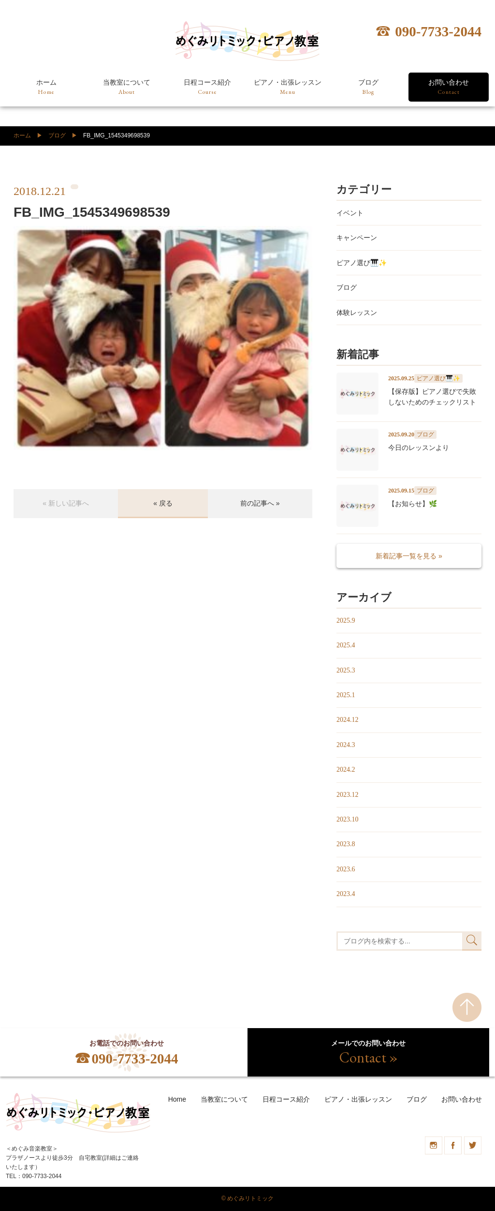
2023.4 (345, 893)
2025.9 (345, 620)
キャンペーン (356, 237)
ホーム (46, 87)
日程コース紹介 (207, 87)
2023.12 (347, 794)
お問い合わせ (448, 87)
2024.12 (347, 719)
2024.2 (345, 769)
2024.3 (345, 744)
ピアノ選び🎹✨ (361, 263)
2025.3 (345, 670)
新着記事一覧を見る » (409, 556)
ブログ (368, 87)
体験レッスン (356, 312)
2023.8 (345, 844)
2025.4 (345, 645)
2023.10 (347, 819)
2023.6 (345, 869)
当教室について (127, 87)
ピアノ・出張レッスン (288, 87)
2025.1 (345, 695)
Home (177, 1099)
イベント (350, 213)
